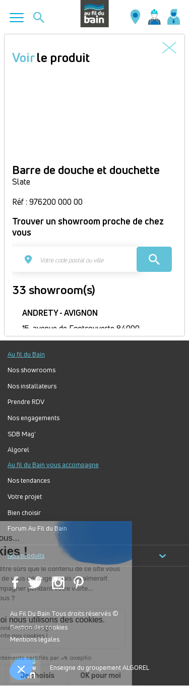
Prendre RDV (26, 401)
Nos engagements (33, 418)
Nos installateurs (32, 386)
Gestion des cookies (39, 627)
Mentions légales (34, 639)
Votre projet (25, 496)
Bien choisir (24, 512)
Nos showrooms (31, 370)
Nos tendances (29, 480)
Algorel (18, 449)
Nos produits (87, 555)
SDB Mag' (22, 434)
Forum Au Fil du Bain (37, 528)
